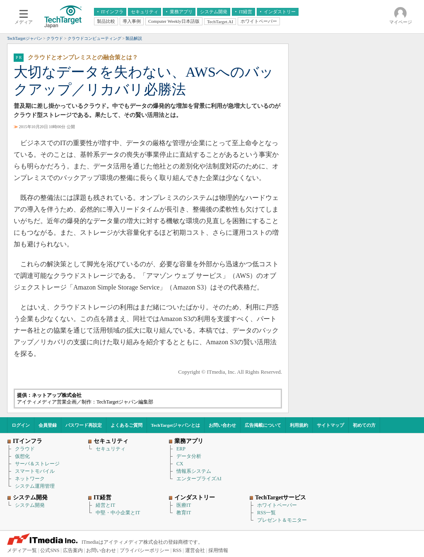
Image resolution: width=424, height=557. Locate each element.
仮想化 (22, 456)
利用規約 (299, 425)
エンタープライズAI (199, 479)
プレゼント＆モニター (282, 520)
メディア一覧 (22, 550)
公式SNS (49, 550)
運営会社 (195, 550)
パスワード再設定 (83, 425)
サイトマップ (330, 425)
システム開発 (30, 505)
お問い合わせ (222, 425)
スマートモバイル (35, 471)
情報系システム (193, 471)
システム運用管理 (35, 486)
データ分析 (188, 456)
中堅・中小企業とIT (118, 513)
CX (179, 464)
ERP (181, 449)
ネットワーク (30, 479)
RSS (177, 550)
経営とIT (105, 505)
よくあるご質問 (126, 425)
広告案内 (73, 550)
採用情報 (218, 550)
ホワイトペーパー (277, 505)
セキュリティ (110, 449)
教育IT (183, 513)
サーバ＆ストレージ (37, 464)
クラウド (25, 449)
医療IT (183, 505)
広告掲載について (263, 425)
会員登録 (48, 425)
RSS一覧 (266, 513)
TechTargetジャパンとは (175, 425)
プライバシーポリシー (144, 550)
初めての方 (364, 425)
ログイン (21, 425)
